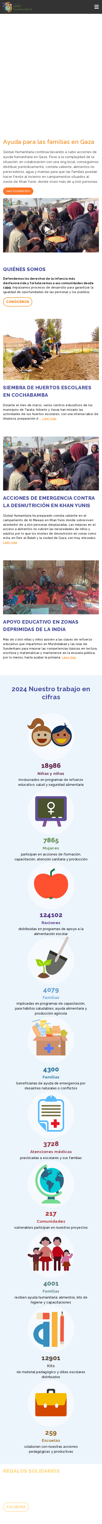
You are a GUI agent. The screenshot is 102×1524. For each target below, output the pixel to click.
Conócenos (17, 302)
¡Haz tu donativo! (18, 191)
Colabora (16, 1507)
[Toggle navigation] (97, 7)
